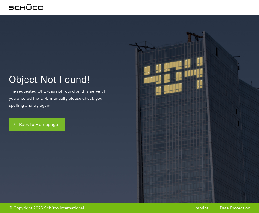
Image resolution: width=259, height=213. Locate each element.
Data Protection (235, 208)
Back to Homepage (38, 124)
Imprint (201, 208)
